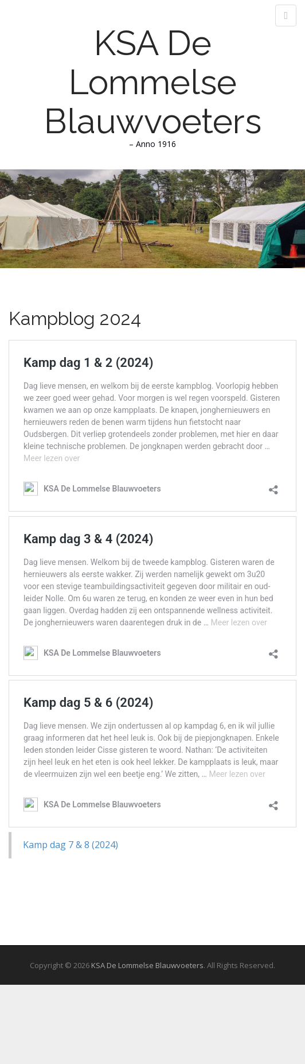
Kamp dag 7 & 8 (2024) (70, 844)
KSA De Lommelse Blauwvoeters (152, 82)
